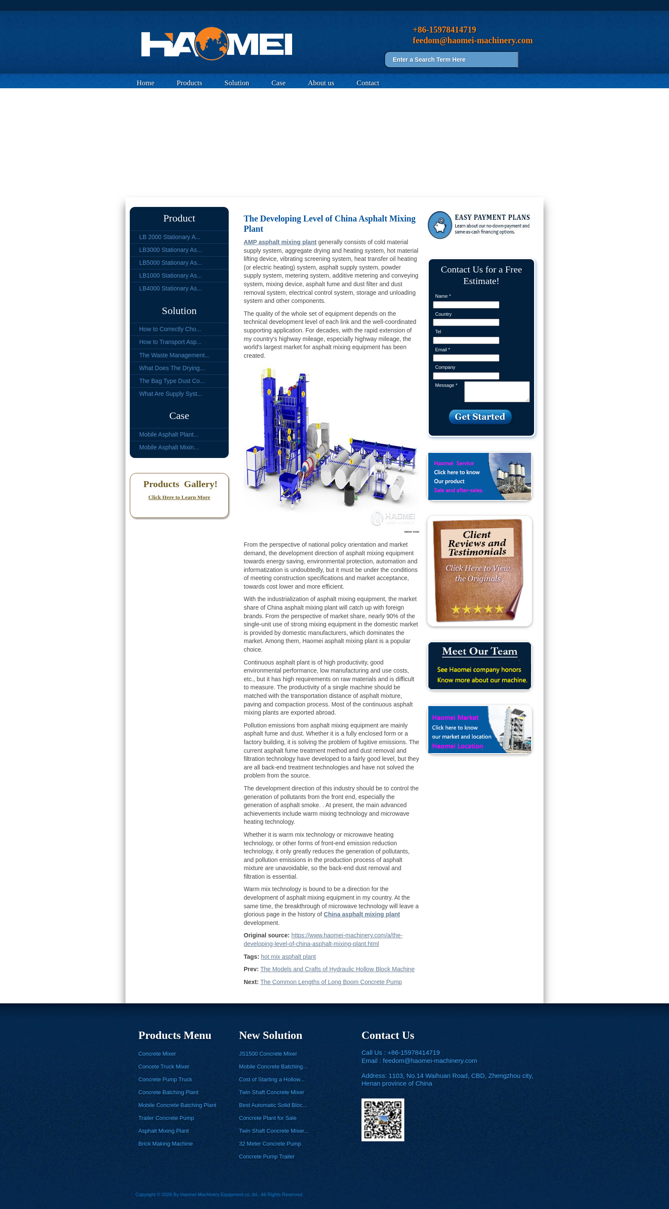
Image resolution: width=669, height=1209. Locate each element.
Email (442, 349)
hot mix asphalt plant (288, 956)
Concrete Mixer (157, 1053)
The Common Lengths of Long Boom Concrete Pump (331, 982)
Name (443, 296)
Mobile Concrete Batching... (273, 1066)
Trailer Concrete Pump (166, 1118)
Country (443, 314)
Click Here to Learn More (179, 497)
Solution (236, 83)
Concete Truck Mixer (163, 1066)
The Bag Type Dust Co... (172, 380)
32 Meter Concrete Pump (270, 1143)
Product (179, 218)
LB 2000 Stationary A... (169, 236)
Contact (368, 83)
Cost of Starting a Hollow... (272, 1079)
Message (446, 385)
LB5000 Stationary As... (170, 262)
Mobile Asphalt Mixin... (169, 447)
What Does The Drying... (172, 368)
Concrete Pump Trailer (267, 1156)
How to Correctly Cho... (170, 329)
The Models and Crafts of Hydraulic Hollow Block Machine (337, 969)
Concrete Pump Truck (165, 1079)
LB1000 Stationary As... (170, 275)
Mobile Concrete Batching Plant (177, 1105)
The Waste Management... (174, 355)
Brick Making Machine (165, 1143)
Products (190, 83)
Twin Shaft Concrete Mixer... (274, 1131)
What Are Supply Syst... (170, 393)
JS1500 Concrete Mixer (268, 1053)
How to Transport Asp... (170, 341)
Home (146, 83)
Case (279, 83)
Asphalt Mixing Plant (163, 1131)
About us (321, 83)
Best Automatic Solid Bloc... (273, 1105)
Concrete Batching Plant (168, 1092)
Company (445, 367)
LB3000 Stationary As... (170, 249)
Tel (438, 331)
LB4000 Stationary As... (170, 288)
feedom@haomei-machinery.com (430, 1060)
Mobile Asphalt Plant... (169, 434)
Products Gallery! (179, 484)
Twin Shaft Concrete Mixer (271, 1092)
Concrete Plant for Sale (267, 1118)
